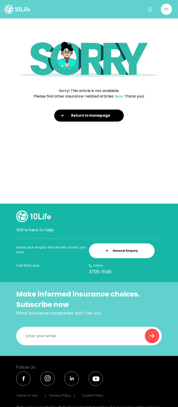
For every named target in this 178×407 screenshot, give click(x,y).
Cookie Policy (92, 395)
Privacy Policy (60, 395)
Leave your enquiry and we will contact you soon (51, 249)
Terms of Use (27, 395)
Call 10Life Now (27, 265)
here (118, 96)
